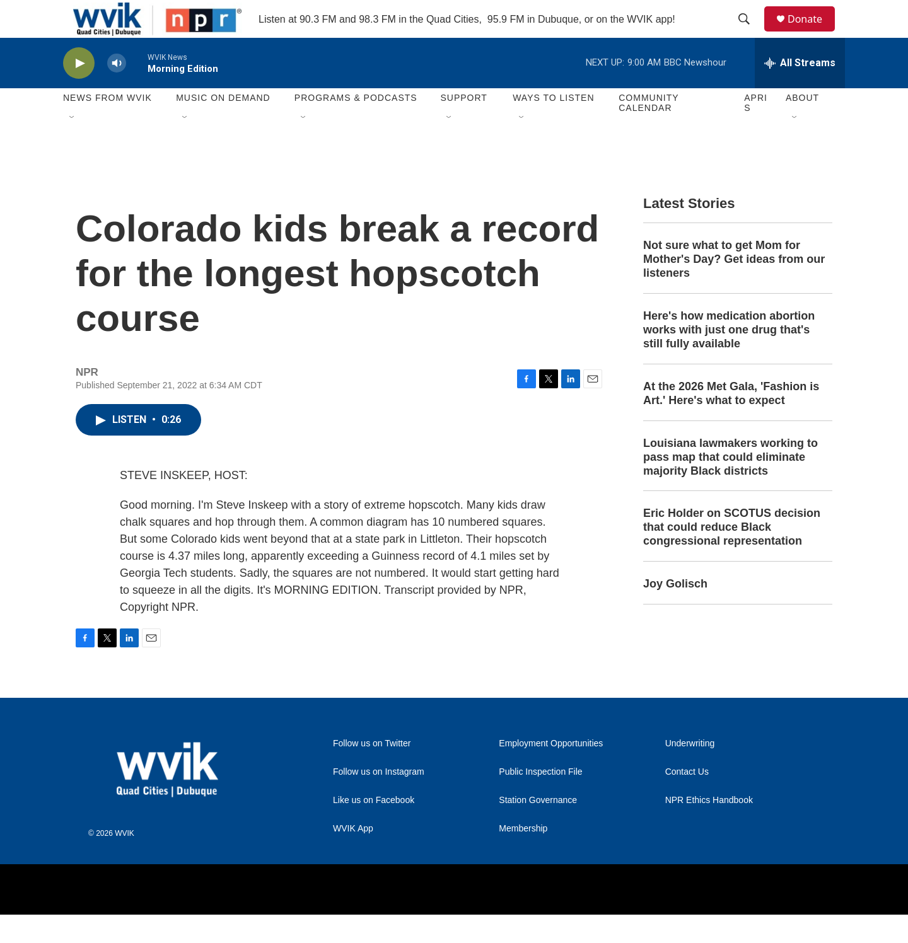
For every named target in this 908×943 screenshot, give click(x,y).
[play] (79, 91)
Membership (523, 857)
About (802, 126)
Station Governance (538, 828)
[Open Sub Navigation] (72, 146)
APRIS (755, 131)
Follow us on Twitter (371, 772)
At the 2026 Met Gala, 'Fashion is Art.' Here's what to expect (731, 421)
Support (463, 126)
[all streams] (800, 91)
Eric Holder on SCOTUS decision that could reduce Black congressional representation (731, 555)
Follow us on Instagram (378, 800)
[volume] (116, 92)
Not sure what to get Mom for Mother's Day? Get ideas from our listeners (734, 287)
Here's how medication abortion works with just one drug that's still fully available (729, 358)
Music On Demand (223, 126)
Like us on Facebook (373, 828)
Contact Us (687, 800)
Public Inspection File (540, 800)
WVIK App (353, 857)
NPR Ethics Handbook (709, 828)
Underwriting (690, 772)
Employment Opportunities (551, 772)
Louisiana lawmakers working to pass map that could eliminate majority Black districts (730, 485)
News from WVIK (107, 126)
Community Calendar (648, 131)
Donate (812, 33)
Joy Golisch (675, 612)
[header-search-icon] (750, 33)
